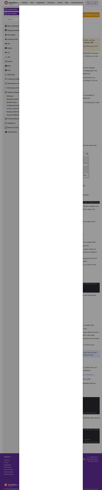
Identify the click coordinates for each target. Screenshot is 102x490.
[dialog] (51, 11)
